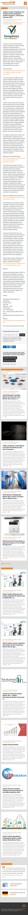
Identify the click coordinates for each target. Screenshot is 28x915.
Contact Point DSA (5, 910)
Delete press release (10, 358)
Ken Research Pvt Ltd (7, 834)
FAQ (2, 909)
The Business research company (10, 691)
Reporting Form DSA (14, 910)
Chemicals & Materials (13, 690)
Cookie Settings (22, 910)
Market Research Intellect (8, 592)
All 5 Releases (6, 563)
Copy (22, 335)
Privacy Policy (11, 909)
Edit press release (9, 360)
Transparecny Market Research (18, 22)
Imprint (5, 909)
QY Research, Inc (6, 786)
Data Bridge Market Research (9, 742)
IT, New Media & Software (13, 391)
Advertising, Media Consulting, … (15, 491)
